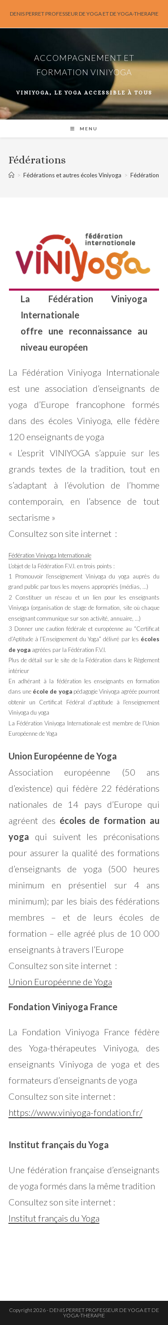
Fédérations (146, 175)
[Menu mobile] (84, 128)
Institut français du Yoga (54, 1218)
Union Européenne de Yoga (60, 981)
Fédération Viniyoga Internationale (50, 555)
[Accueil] (11, 175)
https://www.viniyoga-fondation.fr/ (75, 1112)
